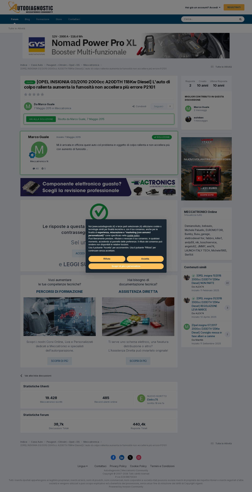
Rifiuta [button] (107, 259)
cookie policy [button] (133, 235)
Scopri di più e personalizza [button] (126, 266)
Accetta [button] (145, 259)
